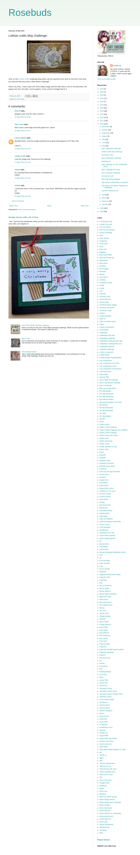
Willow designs (104, 805)
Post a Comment (18, 201)
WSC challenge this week (110, 170)
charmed (102, 294)
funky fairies (103, 499)
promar (102, 663)
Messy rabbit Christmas (107, 594)
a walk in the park (105, 224)
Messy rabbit (104, 588)
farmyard (102, 477)
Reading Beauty (105, 672)
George (102, 502)
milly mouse (103, 599)
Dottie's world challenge (108, 427)
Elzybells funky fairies (107, 466)
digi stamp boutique (106, 399)
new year (102, 611)
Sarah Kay (103, 686)
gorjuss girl (103, 508)
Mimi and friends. (105, 602)
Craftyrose (117, 66)
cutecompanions (105, 372)
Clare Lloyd (19, 124)
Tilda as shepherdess (107, 763)
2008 (102, 211)
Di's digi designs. (105, 391)
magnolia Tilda (104, 577)
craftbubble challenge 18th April (110, 341)
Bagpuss (102, 252)
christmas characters (107, 308)
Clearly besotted (105, 316)
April (104, 195)
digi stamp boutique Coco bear (110, 402)
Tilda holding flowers (29, 352)
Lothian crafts (23, 79)
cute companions (105, 360)
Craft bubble (103, 330)
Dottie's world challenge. (108, 433)
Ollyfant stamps (105, 616)
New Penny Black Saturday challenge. (35, 325)
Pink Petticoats (104, 636)
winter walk (103, 822)
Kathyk (17, 170)
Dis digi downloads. (106, 410)
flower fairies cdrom (106, 488)
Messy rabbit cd (105, 591)
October (105, 130)
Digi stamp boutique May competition (114, 182)
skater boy (103, 719)
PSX (101, 669)
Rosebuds (30, 12)
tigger (101, 758)
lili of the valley (19, 99)
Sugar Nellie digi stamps (108, 738)
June (104, 143)
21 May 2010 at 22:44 (22, 196)
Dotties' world (104, 444)
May (103, 146)
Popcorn (102, 655)
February (105, 201)
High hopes (103, 516)
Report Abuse (103, 840)
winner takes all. (105, 819)
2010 (102, 124)
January (105, 204)
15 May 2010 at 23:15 (22, 149)
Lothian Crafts (20, 156)
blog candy (103, 263)
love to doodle (104, 569)
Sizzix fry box (104, 716)
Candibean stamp (105, 283)
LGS (101, 555)
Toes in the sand (105, 780)
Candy (101, 288)
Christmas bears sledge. (108, 305)
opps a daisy (104, 622)
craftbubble (103, 333)
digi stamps (103, 405)
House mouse (104, 524)
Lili (100, 558)
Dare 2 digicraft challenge (108, 380)
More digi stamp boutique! (110, 179)
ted (100, 752)
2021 (102, 92)
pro (100, 661)
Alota (101, 235)
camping (102, 280)
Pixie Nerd (103, 641)
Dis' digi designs (105, 416)
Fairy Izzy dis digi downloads (109, 472)
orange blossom (105, 624)
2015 (102, 108)
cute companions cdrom (108, 366)
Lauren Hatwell (20, 138)
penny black (103, 627)
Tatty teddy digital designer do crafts (112, 749)
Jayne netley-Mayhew (107, 538)
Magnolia (102, 572)
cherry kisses (104, 302)
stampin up (103, 733)
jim (100, 541)
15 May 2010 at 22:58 (22, 117)
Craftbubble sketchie (106, 347)
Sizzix (101, 713)
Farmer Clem (104, 474)
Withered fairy (104, 827)
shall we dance (104, 708)
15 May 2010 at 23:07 (22, 131)
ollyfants (102, 619)
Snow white (103, 722)
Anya (101, 247)
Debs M (18, 111)
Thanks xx (103, 755)
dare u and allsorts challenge (109, 383)
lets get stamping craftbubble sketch (112, 552)
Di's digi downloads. (106, 397)
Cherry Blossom (105, 299)
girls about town (105, 505)
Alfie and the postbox (107, 230)
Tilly (100, 777)
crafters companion (106, 352)
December (106, 127)
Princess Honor (105, 658)
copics (101, 324)
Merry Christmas (105, 585)
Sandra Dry (103, 683)
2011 (102, 121)
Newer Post (13, 206)
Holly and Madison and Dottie (110, 522)
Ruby (101, 677)
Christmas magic (105, 310)
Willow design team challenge (110, 802)
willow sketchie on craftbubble (110, 813)
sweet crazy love (105, 744)
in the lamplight (104, 527)
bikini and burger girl (106, 258)
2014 (102, 111)
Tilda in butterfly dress (107, 772)
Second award (104, 705)
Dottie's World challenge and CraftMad (113, 430)
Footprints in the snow (107, 491)
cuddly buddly (104, 355)
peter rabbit (103, 630)
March (104, 198)
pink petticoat (104, 633)
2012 (102, 117)
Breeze (102, 274)
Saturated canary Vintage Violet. (111, 694)
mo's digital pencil (105, 605)
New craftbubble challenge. (111, 149)
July (103, 139)
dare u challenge (105, 385)
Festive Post (103, 480)
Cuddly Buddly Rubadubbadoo (110, 358)
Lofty (101, 566)
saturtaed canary (105, 697)
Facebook (103, 469)
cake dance (103, 277)
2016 (102, 105)
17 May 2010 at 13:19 (22, 162)
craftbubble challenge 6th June (110, 344)
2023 (102, 89)
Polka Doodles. (104, 644)
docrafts (102, 419)
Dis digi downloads (106, 408)
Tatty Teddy (103, 747)
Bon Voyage (103, 269)
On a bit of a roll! (107, 176)
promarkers (103, 666)
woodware (103, 830)
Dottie (101, 422)
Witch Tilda (26, 339)
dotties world (104, 438)
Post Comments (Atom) (27, 210)
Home (49, 206)
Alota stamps (104, 238)
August (104, 136)
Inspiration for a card (106, 533)
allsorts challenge (105, 233)
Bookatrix (102, 271)
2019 (102, 98)
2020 (102, 95)
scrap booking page (106, 699)
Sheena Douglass (105, 711)
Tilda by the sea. (105, 766)
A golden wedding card (109, 191)
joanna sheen (104, 544)
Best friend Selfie (105, 255)
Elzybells (102, 458)
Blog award (103, 260)
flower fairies (104, 485)
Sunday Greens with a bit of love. (23, 217)
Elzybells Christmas (106, 463)
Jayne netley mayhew (107, 535)
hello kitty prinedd (105, 511)
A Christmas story (105, 221)
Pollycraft (102, 647)
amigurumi (103, 241)
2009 (102, 208)
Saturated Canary (105, 688)
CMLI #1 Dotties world (107, 321)
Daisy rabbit (103, 374)
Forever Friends (105, 494)
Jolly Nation (103, 547)
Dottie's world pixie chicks (108, 435)
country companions (106, 327)
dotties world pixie (105, 441)
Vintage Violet (104, 783)
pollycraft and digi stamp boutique (111, 649)
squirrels (102, 730)
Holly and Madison (106, 519)
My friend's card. (107, 155)
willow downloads (105, 808)
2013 (102, 114)
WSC (101, 833)
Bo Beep (102, 266)
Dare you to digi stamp (107, 388)
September (106, 133)
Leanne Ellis (103, 549)
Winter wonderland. (106, 825)
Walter (101, 788)
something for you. (106, 727)
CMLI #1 (102, 319)
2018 (102, 101)
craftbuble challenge (106, 349)
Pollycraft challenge (106, 652)
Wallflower (103, 786)
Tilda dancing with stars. (108, 769)
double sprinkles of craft (108, 447)
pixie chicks (103, 638)
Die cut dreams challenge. (110, 173)
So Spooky (103, 725)
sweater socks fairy (106, 741)
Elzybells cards (104, 461)
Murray (101, 608)
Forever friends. (105, 497)
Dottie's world (104, 424)
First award (103, 483)
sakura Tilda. (104, 680)
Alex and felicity (105, 227)
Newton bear (104, 613)
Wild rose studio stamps (108, 797)
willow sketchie (104, 811)
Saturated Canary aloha (108, 691)
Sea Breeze (103, 702)
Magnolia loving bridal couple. (110, 574)
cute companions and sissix (109, 363)
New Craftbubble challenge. (111, 158)
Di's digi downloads (106, 394)
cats (100, 291)
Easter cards (104, 449)
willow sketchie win (106, 816)
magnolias (103, 580)
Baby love (103, 249)
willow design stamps (107, 799)
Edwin (101, 452)
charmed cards (104, 297)
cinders (102, 313)
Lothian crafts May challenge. (112, 152)
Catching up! (106, 161)
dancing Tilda (104, 377)
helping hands (104, 513)
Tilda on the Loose (106, 775)
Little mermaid (104, 563)
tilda (100, 761)
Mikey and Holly (105, 597)
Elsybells (102, 455)
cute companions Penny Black (110, 369)
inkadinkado (103, 530)
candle (101, 285)
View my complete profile (106, 79)
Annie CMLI (103, 244)
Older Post (84, 206)
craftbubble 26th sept (107, 335)
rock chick (103, 674)
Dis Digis (102, 413)
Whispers (102, 794)
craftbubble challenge (107, 338)
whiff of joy (103, 791)
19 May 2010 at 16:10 (22, 178)
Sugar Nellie (103, 736)
